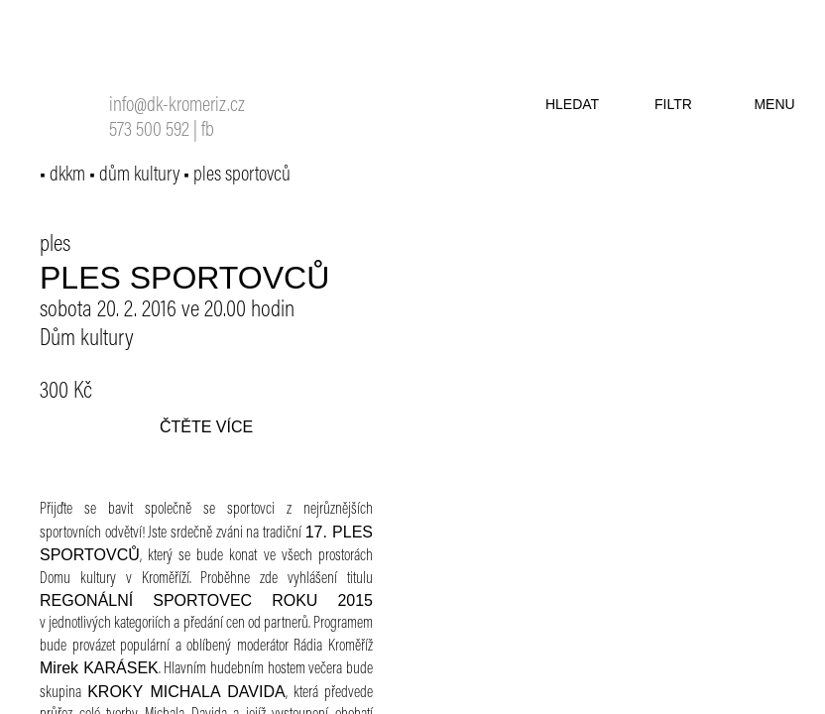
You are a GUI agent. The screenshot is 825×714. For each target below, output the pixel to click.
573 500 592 (149, 131)
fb (207, 131)
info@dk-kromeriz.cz (177, 106)
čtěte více (206, 426)
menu (774, 104)
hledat (572, 104)
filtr (673, 104)
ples (55, 245)
